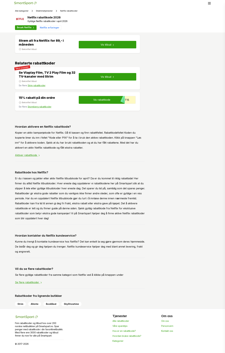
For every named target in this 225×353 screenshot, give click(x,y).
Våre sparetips (120, 326)
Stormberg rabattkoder (39, 106)
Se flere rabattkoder (28, 282)
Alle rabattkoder (120, 321)
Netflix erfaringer (49, 27)
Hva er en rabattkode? (124, 331)
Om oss (165, 321)
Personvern (167, 326)
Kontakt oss (167, 331)
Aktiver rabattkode (27, 155)
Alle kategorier (21, 11)
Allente (34, 304)
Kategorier (117, 341)
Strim (20, 304)
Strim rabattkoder (36, 85)
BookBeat (51, 304)
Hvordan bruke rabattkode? (126, 336)
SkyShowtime (71, 304)
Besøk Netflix (26, 27)
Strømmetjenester (44, 11)
